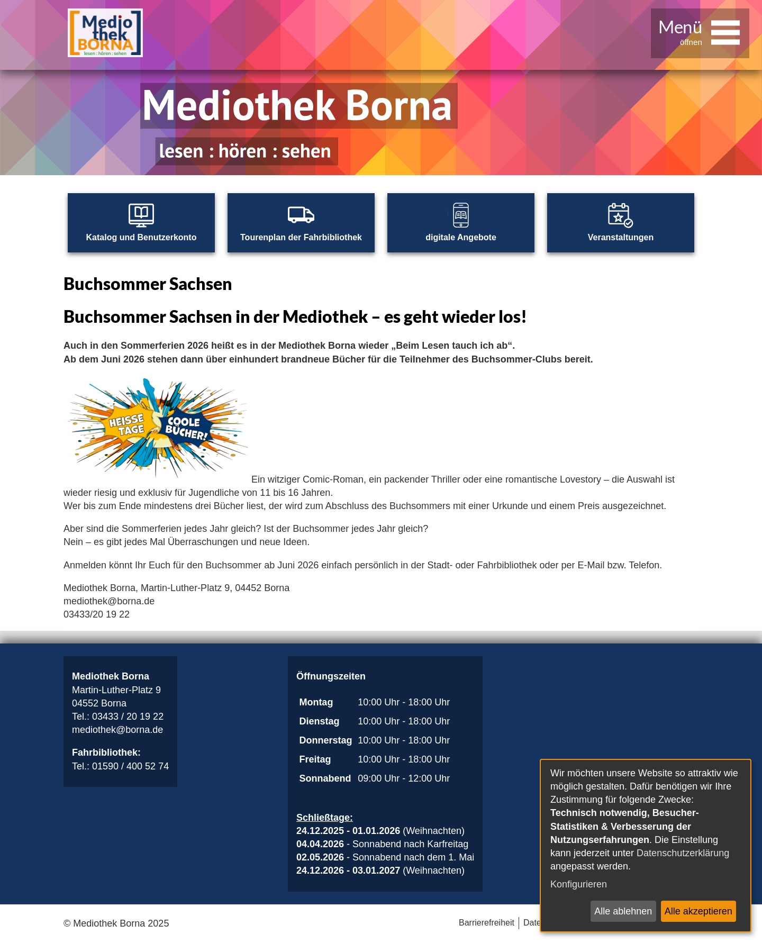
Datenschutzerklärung (683, 853)
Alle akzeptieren (698, 911)
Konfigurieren (578, 884)
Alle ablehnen (623, 911)
